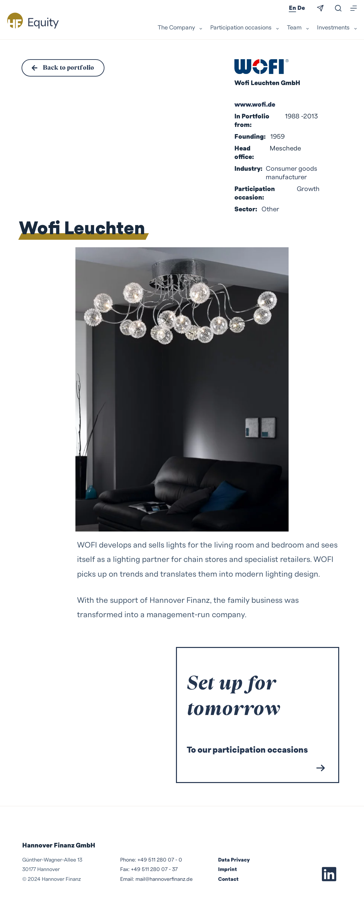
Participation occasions (245, 28)
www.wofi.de (254, 104)
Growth (308, 189)
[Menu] (353, 8)
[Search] (338, 8)
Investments (337, 28)
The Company (181, 28)
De (301, 8)
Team (298, 28)
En (292, 8)
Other (270, 209)
